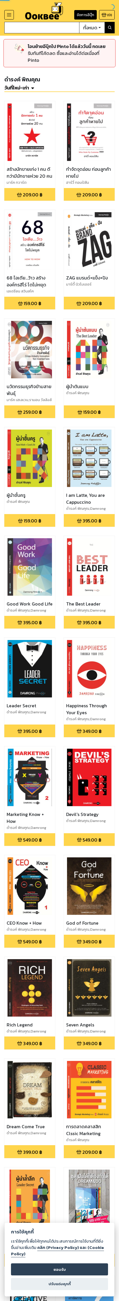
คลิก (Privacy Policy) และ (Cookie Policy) (57, 1250)
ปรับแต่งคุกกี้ (60, 1284)
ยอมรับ (59, 1269)
